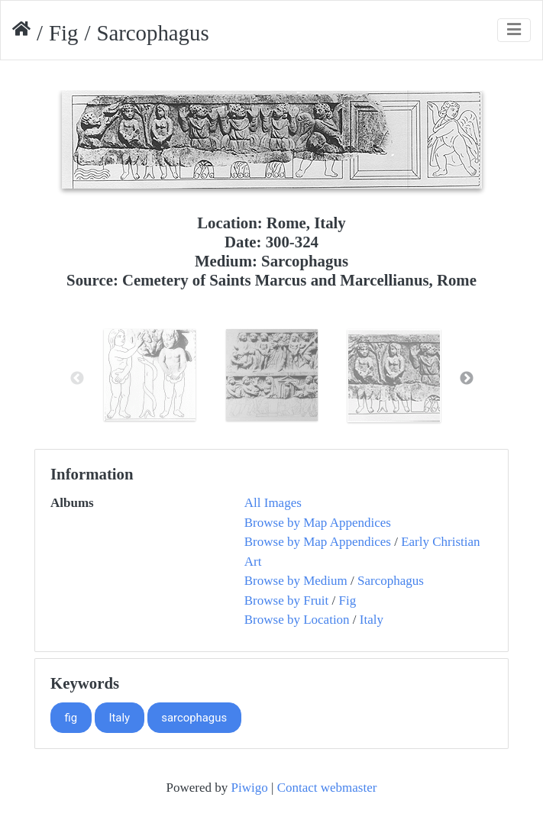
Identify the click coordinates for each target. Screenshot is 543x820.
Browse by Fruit (286, 600)
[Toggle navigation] (514, 30)
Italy (371, 619)
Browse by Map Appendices (317, 522)
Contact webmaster (327, 787)
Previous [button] (77, 378)
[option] (150, 375)
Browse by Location (297, 619)
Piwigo (249, 787)
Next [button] (466, 378)
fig (71, 718)
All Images (273, 503)
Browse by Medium (295, 580)
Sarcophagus (390, 580)
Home (21, 33)
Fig (63, 33)
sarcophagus (194, 718)
